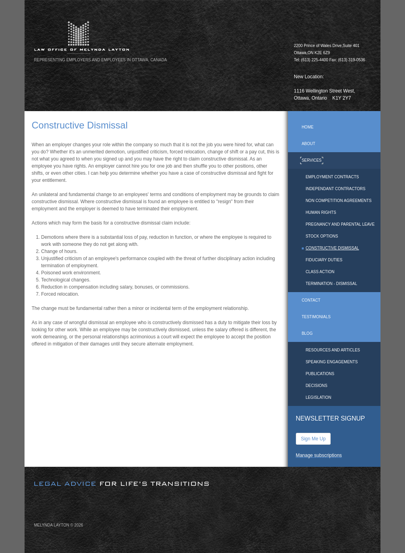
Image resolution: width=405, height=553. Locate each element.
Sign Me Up (313, 439)
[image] (202, 477)
